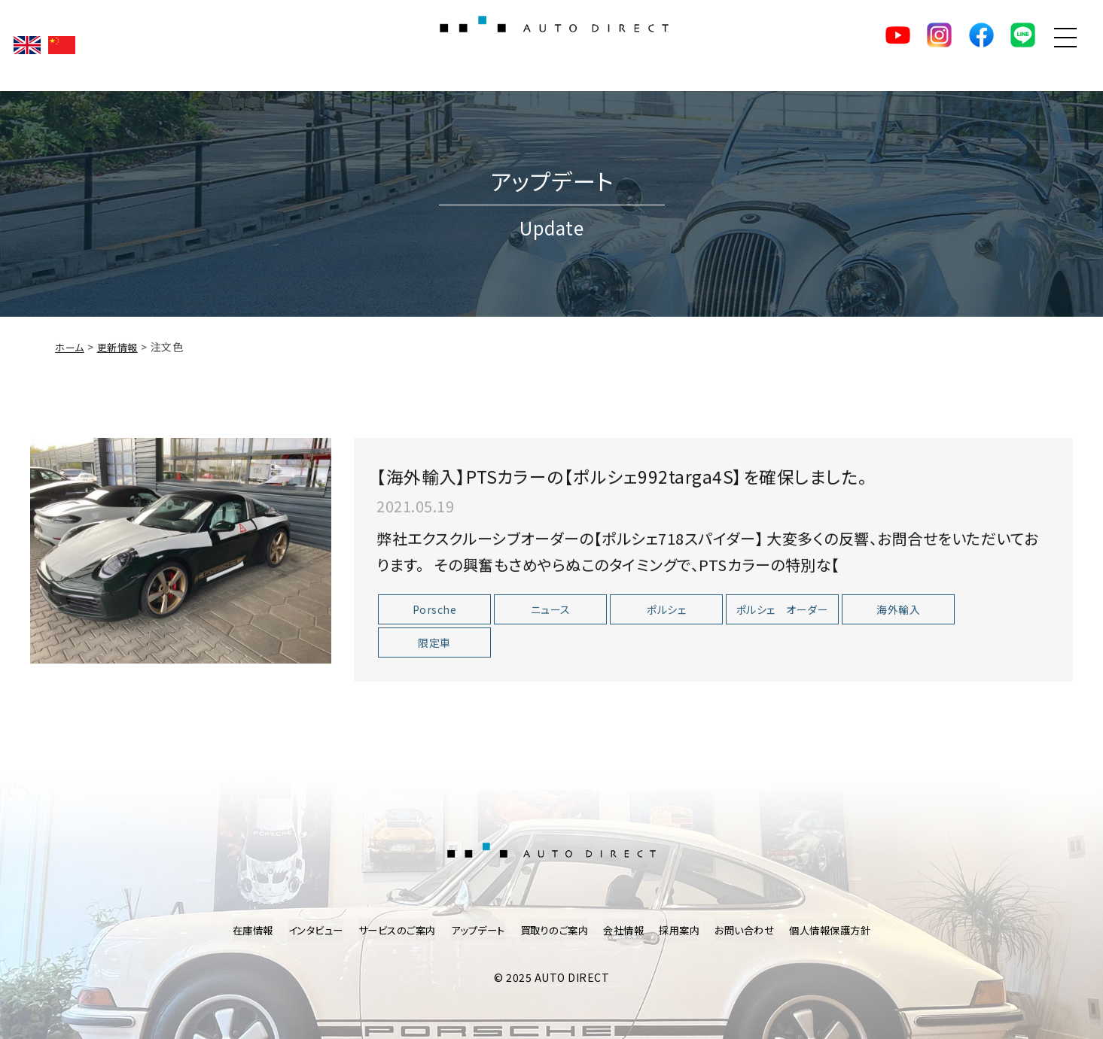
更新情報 (121, 361)
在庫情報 (235, 929)
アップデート (473, 929)
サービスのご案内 (387, 929)
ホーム (71, 361)
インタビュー (302, 929)
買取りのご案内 (554, 929)
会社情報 (628, 929)
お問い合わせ (755, 929)
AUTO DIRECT (552, 45)
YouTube (846, 45)
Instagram (899, 45)
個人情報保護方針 (845, 929)
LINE (1004, 45)
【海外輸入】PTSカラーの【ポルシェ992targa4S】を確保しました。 (673, 489)
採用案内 (686, 929)
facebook (952, 45)
